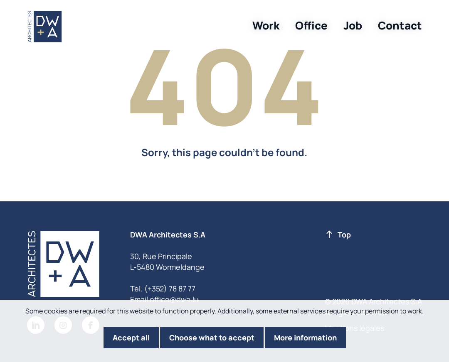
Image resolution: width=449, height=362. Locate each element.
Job (352, 25)
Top (338, 235)
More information (305, 337)
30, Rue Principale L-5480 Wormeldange (167, 261)
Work (265, 25)
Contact (400, 25)
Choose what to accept (211, 337)
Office (311, 25)
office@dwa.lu (174, 299)
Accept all (131, 337)
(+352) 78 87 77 (169, 289)
